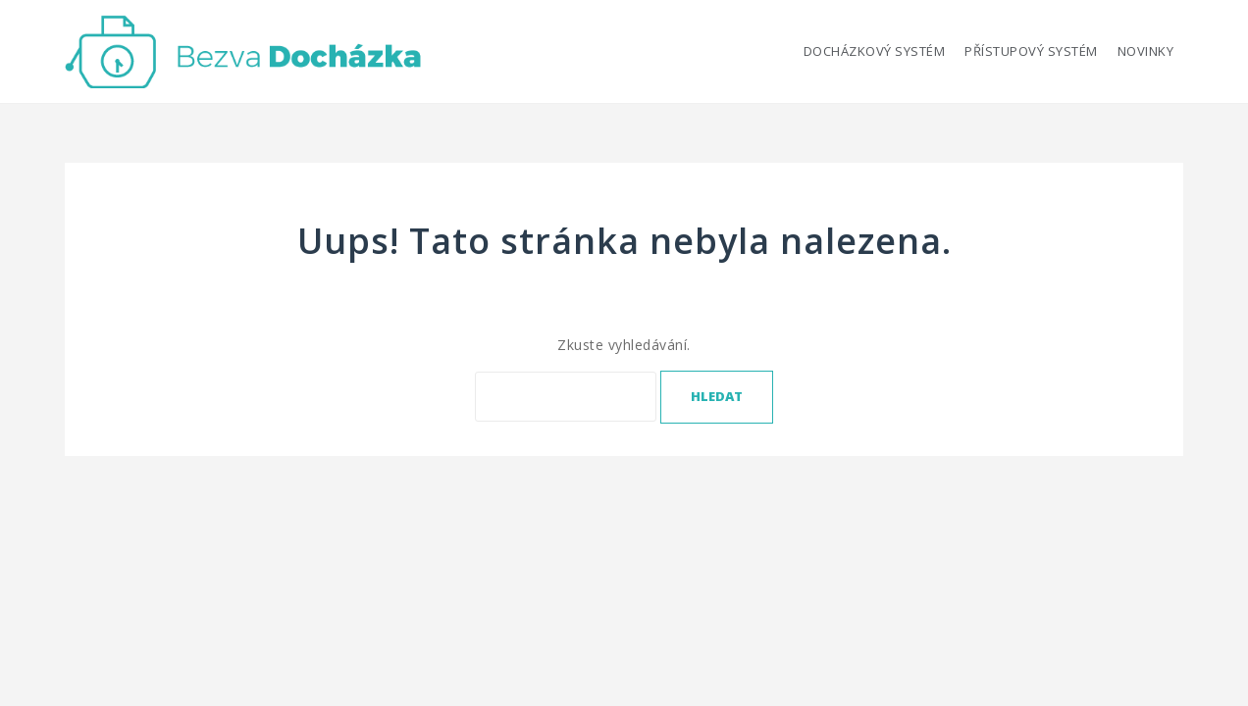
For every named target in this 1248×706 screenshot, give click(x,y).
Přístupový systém (1031, 51)
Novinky (1146, 51)
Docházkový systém (875, 51)
